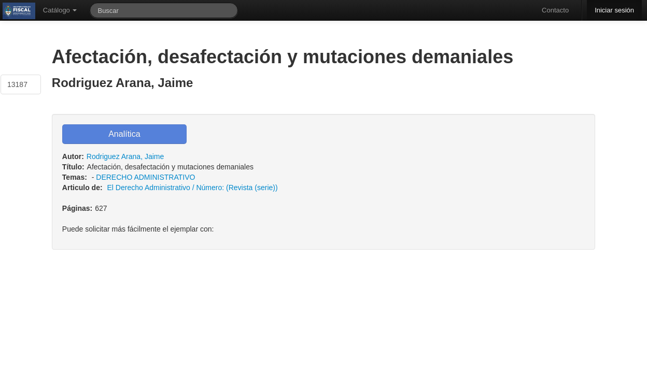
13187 (17, 84)
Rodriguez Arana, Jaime (125, 156)
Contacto (555, 10)
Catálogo (60, 10)
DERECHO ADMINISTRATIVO (145, 177)
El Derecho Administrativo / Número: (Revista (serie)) (192, 187)
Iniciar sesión (614, 10)
